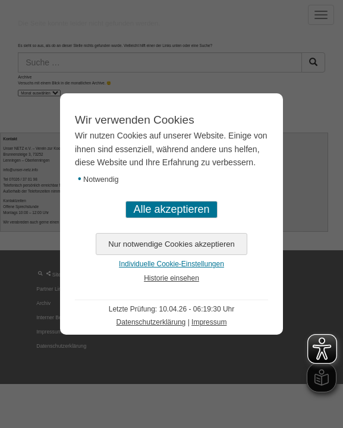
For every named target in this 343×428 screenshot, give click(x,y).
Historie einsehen (171, 278)
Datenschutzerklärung (151, 322)
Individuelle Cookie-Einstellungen (171, 264)
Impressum (208, 322)
